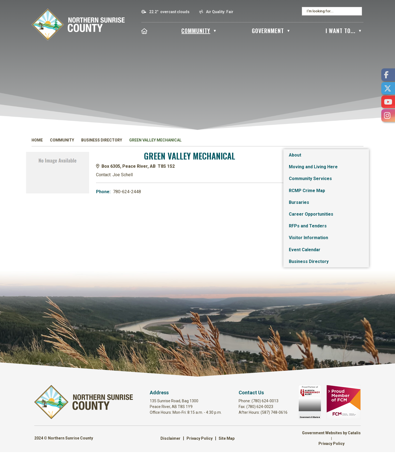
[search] (330, 11)
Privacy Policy (200, 449)
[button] (358, 11)
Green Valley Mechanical (155, 140)
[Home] (144, 30)
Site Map (227, 449)
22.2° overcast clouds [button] (169, 12)
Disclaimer (170, 449)
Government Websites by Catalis (331, 444)
